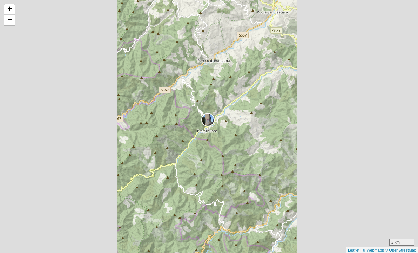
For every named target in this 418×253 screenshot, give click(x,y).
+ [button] (9, 9)
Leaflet (353, 250)
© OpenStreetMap (400, 250)
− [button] (9, 20)
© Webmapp (374, 250)
